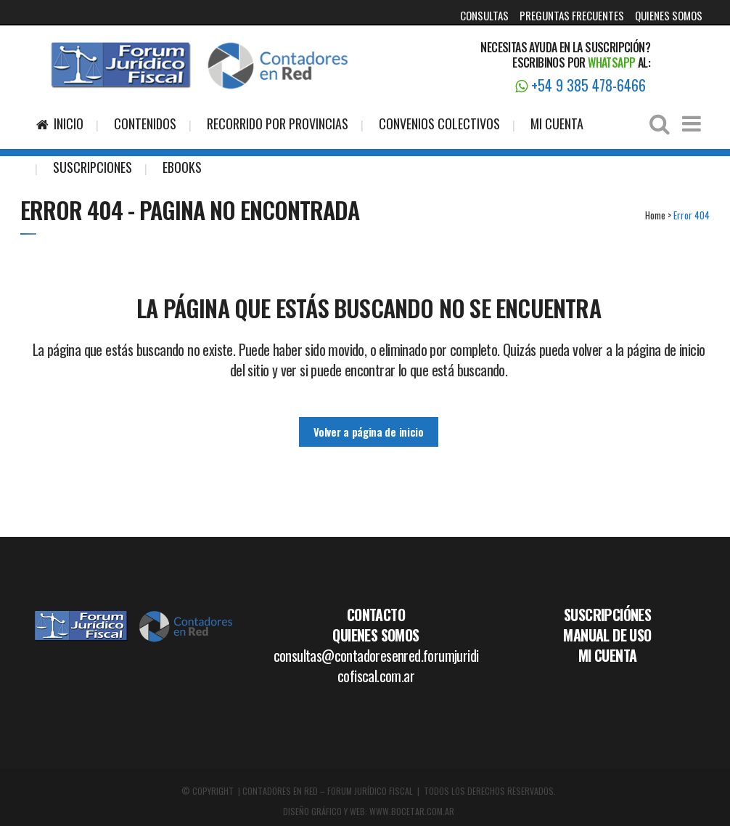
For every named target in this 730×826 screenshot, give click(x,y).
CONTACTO (376, 614)
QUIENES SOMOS (668, 15)
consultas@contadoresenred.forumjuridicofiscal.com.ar (376, 665)
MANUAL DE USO (607, 635)
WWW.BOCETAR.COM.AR (411, 811)
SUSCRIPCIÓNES (607, 614)
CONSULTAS (484, 15)
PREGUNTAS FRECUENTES (572, 15)
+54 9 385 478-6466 (580, 85)
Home (655, 215)
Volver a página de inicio (368, 432)
